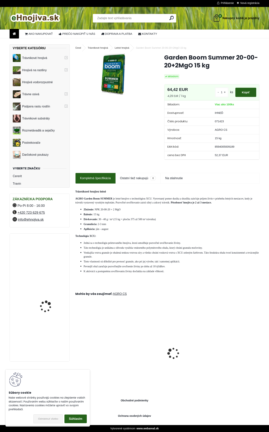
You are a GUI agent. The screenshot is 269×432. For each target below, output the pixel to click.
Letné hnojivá (122, 47)
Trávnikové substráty (31, 118)
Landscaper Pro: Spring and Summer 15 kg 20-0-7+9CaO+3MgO (190, 357)
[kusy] (219, 92)
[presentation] (77, 347)
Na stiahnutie (174, 178)
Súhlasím (75, 418)
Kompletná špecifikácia (95, 178)
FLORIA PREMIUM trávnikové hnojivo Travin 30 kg (49, 340)
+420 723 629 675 (31, 212)
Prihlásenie (227, 3)
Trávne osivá (26, 94)
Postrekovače (26, 143)
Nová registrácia (249, 3)
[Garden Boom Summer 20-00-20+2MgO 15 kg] (113, 74)
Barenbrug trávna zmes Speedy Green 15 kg (94, 358)
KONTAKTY (147, 33)
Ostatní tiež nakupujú (138, 178)
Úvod (78, 47)
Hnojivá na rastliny (30, 70)
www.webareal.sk (147, 428)
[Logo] (35, 18)
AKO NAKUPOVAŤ (39, 33)
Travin (17, 183)
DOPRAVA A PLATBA (116, 33)
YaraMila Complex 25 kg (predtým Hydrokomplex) (49, 285)
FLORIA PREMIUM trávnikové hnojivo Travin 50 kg (49, 254)
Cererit (17, 176)
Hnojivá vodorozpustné (33, 82)
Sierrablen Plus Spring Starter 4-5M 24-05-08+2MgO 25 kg (144, 357)
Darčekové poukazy (31, 155)
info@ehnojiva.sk (31, 219)
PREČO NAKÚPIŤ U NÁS (77, 33)
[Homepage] (14, 34)
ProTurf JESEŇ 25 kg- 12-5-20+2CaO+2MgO (236, 357)
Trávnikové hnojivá (30, 58)
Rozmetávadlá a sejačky (34, 130)
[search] (171, 18)
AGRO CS (120, 293)
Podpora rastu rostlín (31, 106)
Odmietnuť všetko (48, 418)
